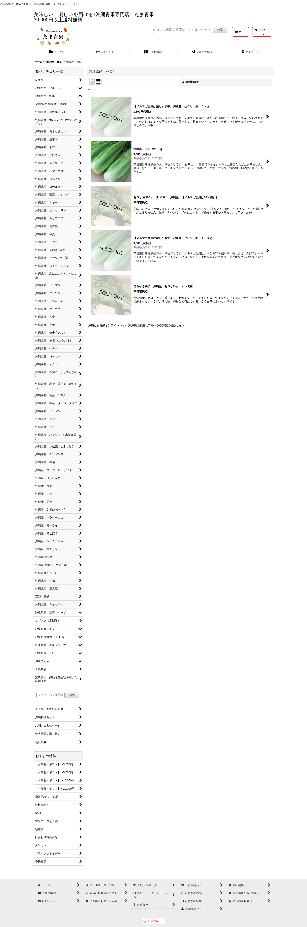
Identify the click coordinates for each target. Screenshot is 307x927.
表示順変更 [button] (190, 82)
